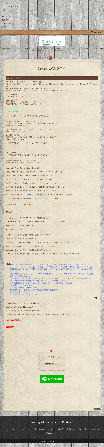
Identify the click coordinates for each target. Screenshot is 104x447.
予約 (4, 27)
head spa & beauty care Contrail (52, 422)
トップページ (7, 3)
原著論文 (10, 327)
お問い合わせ (7, 23)
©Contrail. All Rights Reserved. (52, 441)
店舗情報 (5, 20)
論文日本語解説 (13, 320)
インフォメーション (10, 6)
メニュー (5, 13)
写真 (4, 10)
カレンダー (6, 17)
